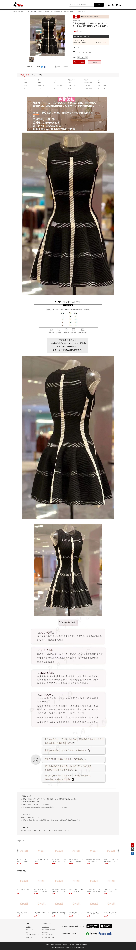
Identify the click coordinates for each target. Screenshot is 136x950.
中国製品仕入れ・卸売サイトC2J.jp (64, 944)
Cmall (14, 11)
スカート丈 (27, 85)
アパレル (19, 11)
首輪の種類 (87, 85)
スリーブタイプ (28, 88)
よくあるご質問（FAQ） (48, 937)
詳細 (105, 42)
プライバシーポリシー (47, 934)
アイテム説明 (24, 75)
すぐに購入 (94, 62)
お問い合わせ (29, 937)
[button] (118, 851)
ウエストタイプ (88, 88)
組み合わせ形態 (88, 82)
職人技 (86, 80)
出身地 (25, 82)
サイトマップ (29, 929)
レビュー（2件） (37, 75)
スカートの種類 (58, 85)
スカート (25, 11)
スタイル (56, 82)
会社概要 (28, 927)
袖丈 (55, 88)
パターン (56, 80)
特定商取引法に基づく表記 (48, 929)
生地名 (25, 80)
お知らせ (28, 932)
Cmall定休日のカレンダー (32, 934)
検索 (99, 4)
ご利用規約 (45, 932)
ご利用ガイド (45, 927)
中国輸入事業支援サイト (82, 944)
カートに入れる (79, 62)
